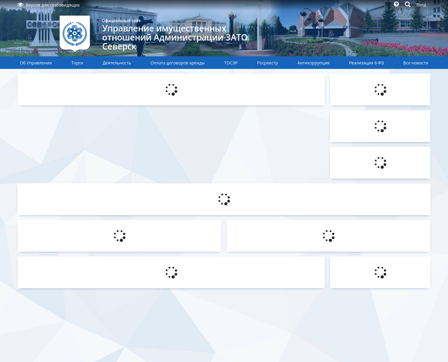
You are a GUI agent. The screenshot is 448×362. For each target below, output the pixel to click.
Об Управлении (36, 63)
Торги (77, 63)
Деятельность (117, 63)
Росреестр (267, 63)
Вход (421, 4)
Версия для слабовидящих (48, 5)
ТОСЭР (231, 63)
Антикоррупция (313, 63)
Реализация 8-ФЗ (366, 63)
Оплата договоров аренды (178, 63)
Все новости (415, 63)
